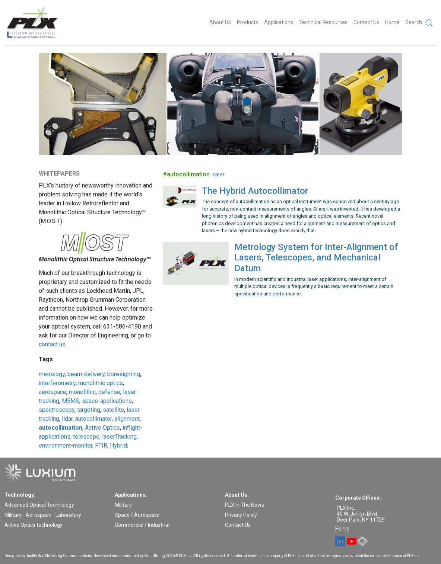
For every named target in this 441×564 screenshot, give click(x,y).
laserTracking (119, 436)
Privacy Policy (241, 515)
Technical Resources (323, 22)
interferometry (57, 383)
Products (247, 22)
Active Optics (102, 427)
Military (123, 505)
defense (109, 391)
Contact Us (366, 22)
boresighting (123, 374)
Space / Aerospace (137, 515)
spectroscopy (56, 409)
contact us (52, 344)
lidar (67, 418)
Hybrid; (119, 445)
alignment (127, 418)
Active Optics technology (33, 525)
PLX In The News (244, 505)
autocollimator (93, 418)
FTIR (101, 445)
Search (419, 23)
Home (392, 22)
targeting (88, 409)
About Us (220, 22)
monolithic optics (100, 383)
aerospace (52, 391)
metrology (52, 374)
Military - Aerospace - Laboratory (42, 515)
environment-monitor (65, 445)
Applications (278, 22)
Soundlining (155, 556)
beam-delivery (86, 374)
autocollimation (60, 427)
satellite (113, 409)
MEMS (70, 400)
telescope (86, 436)
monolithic (82, 391)
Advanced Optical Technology (39, 505)
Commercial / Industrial (142, 525)
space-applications (107, 400)
